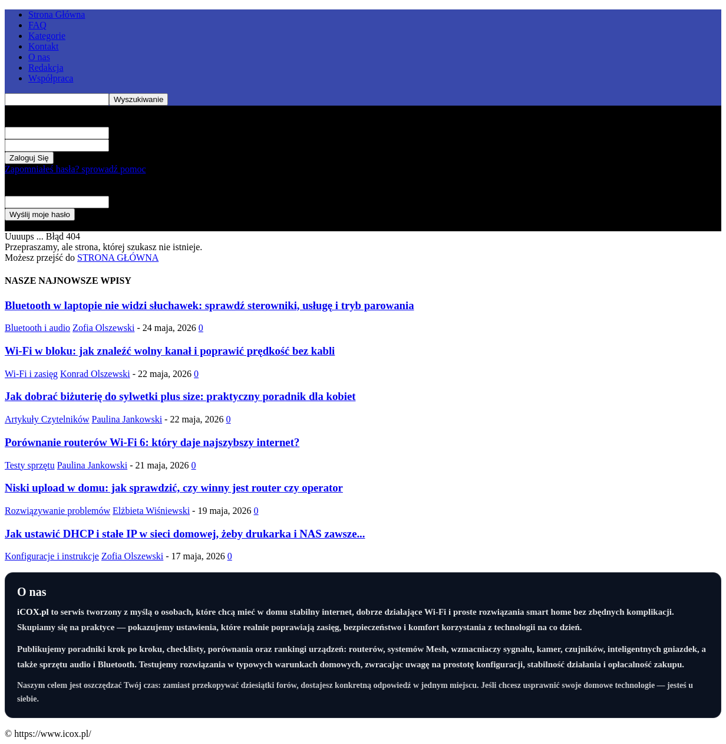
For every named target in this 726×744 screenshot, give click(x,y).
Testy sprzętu (30, 465)
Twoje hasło (132, 145)
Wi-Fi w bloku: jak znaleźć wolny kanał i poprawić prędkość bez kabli (170, 351)
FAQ (37, 25)
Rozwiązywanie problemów (57, 511)
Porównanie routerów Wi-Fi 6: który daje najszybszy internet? (152, 442)
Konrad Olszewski (95, 374)
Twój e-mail (132, 201)
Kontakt (43, 46)
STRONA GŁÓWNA (118, 258)
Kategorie (46, 36)
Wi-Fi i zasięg (31, 374)
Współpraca (50, 78)
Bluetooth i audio (37, 328)
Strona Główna (56, 14)
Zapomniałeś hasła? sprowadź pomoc (75, 169)
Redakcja (46, 68)
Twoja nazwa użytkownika (159, 132)
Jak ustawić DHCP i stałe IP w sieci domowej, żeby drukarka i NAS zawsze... (185, 533)
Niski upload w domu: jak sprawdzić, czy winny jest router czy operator (174, 487)
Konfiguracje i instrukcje (52, 556)
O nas (39, 57)
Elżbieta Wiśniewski (151, 511)
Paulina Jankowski (127, 419)
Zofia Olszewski (103, 328)
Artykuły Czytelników (47, 419)
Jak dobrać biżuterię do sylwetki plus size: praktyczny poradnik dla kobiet (180, 396)
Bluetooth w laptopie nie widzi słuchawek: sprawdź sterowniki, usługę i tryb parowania (209, 305)
